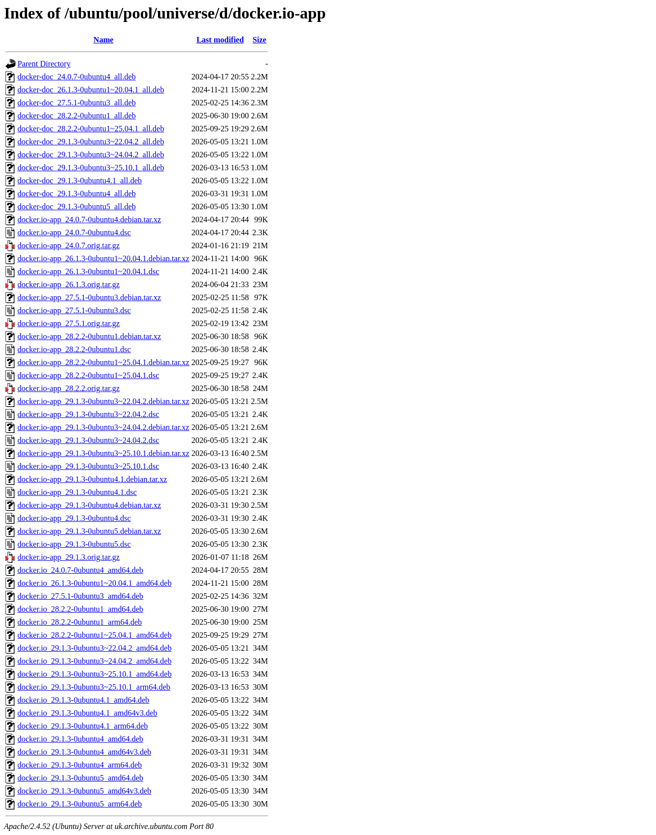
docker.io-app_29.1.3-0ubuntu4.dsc (74, 518)
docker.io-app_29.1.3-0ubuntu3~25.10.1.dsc (88, 466)
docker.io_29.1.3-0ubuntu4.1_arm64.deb (83, 726)
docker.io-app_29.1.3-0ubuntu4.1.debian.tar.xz (92, 479)
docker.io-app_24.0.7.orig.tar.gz (69, 245)
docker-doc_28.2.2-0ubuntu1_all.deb (77, 115)
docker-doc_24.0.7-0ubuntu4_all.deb (77, 76)
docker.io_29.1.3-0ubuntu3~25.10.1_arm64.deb (94, 687)
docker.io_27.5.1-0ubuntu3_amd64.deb (81, 596)
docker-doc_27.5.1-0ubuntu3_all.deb (77, 102)
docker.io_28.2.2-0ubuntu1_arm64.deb (80, 622)
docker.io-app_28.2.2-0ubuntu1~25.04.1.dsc (88, 375)
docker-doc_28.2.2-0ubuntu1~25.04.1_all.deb (91, 128)
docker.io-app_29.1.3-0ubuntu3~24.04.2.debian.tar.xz (104, 427)
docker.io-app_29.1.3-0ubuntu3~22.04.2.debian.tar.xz (104, 401)
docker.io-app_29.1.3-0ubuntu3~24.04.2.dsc (88, 440)
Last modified (220, 39)
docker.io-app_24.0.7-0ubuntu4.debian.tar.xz (89, 219)
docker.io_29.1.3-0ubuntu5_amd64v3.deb (85, 791)
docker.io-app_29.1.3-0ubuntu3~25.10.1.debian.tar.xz (104, 453)
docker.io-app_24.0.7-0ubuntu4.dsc (74, 232)
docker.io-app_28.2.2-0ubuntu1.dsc (74, 349)
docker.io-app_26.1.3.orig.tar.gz (69, 284)
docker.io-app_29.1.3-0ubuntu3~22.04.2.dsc (88, 414)
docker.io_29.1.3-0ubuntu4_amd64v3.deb (85, 752)
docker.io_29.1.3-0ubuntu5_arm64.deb (80, 804)
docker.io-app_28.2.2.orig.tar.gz (69, 388)
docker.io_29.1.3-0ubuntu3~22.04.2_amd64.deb (95, 648)
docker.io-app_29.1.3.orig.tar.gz (69, 557)
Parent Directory (44, 63)
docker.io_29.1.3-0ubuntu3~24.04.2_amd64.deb (95, 661)
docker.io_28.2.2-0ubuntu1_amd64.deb (81, 609)
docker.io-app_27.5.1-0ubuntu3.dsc (74, 310)
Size (259, 39)
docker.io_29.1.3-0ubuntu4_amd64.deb (81, 739)
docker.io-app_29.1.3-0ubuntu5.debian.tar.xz (89, 531)
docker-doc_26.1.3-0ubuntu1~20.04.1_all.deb (91, 89)
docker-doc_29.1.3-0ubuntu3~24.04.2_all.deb (91, 154)
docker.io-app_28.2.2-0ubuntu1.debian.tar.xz (89, 336)
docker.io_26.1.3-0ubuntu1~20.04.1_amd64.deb (95, 583)
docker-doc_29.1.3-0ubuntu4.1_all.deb (80, 180)
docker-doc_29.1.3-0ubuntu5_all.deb (77, 206)
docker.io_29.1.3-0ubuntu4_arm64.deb (80, 765)
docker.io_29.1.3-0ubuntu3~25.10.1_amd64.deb (95, 674)
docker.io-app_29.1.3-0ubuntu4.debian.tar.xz (89, 505)
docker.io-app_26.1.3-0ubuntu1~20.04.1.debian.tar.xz (104, 258)
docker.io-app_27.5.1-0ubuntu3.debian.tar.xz (89, 297)
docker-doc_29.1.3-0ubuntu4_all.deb (77, 193)
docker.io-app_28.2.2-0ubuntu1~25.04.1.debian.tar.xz (104, 362)
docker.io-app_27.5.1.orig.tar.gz (69, 323)
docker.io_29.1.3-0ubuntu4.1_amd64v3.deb (88, 713)
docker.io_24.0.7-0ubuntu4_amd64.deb (81, 570)
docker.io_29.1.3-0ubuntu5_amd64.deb (81, 778)
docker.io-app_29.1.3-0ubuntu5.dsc (74, 544)
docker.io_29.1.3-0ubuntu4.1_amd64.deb (84, 700)
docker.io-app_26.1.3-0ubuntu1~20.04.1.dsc (88, 271)
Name (104, 39)
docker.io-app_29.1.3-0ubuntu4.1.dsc (77, 492)
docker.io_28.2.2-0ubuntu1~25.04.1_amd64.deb (95, 635)
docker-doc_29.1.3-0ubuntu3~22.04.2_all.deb (91, 141)
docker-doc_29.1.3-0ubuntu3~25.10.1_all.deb (91, 167)
